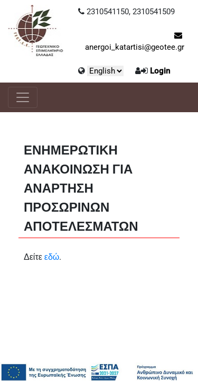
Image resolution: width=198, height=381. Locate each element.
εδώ (52, 257)
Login (160, 71)
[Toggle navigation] (22, 97)
